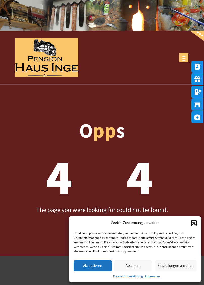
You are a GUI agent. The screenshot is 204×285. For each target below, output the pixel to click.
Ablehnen (133, 265)
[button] (193, 222)
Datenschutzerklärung (128, 276)
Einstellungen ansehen (176, 265)
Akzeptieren (92, 265)
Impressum (152, 276)
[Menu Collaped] (184, 58)
